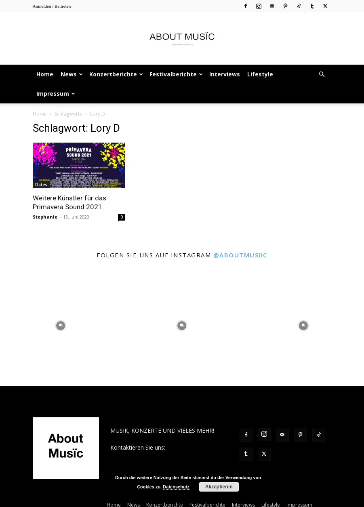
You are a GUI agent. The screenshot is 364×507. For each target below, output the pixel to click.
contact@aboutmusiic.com (145, 456)
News (72, 74)
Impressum (55, 93)
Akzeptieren (219, 487)
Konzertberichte (116, 74)
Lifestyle (260, 74)
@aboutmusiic (240, 255)
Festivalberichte (176, 74)
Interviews (224, 74)
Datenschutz (176, 486)
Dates (41, 184)
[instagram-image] (60, 325)
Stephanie (45, 217)
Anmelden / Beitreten (52, 6)
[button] (322, 74)
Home (44, 74)
